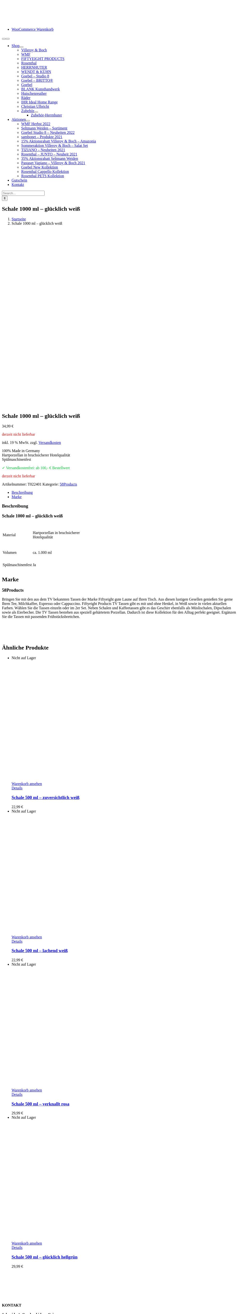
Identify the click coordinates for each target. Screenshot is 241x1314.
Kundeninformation (27, 1262)
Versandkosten (50, 277)
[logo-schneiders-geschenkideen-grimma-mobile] (32, 21)
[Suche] (4, 198)
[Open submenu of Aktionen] (28, 121)
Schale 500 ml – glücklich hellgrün (45, 1091)
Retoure (18, 1275)
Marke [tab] (17, 331)
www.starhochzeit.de (129, 1305)
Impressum (20, 1297)
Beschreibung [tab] (22, 327)
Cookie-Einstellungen (165, 1305)
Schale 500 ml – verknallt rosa (40, 938)
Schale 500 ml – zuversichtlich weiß (45, 632)
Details (17, 623)
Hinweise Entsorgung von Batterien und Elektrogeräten (54, 1284)
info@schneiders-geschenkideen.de (29, 1183)
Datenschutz (21, 1293)
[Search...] (23, 193)
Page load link (13, 1310)
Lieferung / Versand (27, 1271)
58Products (68, 319)
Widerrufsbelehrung (27, 1280)
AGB (16, 1289)
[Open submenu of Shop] (21, 47)
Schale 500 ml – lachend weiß (40, 785)
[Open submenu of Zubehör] (36, 112)
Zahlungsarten (23, 1267)
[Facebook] (4, 1240)
